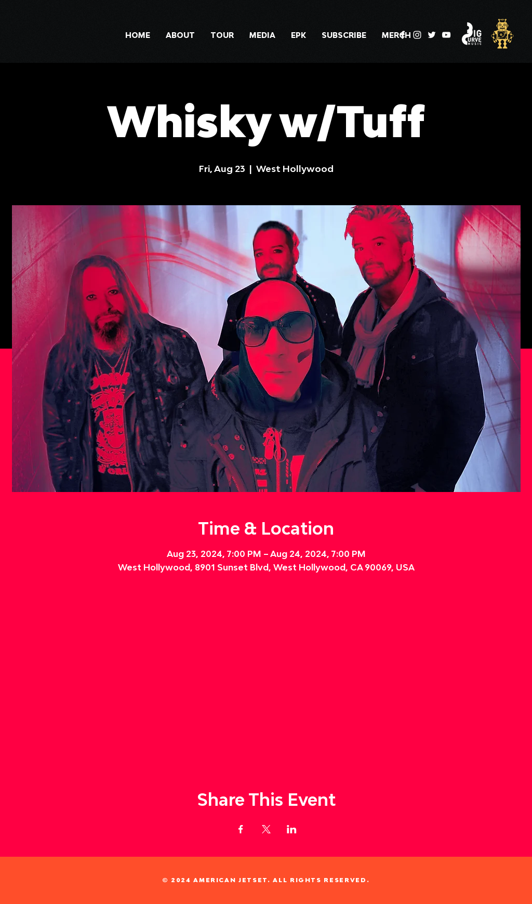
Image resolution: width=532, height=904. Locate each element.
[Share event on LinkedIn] (292, 829)
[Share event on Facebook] (241, 829)
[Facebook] (402, 35)
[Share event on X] (266, 829)
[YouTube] (446, 35)
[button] (262, 35)
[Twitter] (432, 35)
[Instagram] (417, 35)
